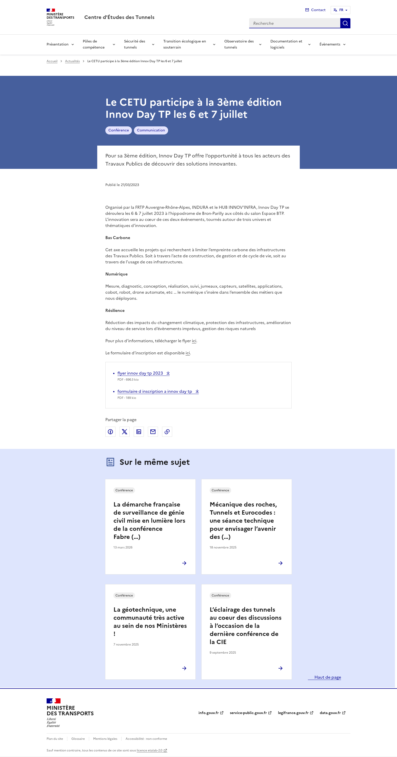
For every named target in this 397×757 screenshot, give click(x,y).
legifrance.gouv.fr (293, 713)
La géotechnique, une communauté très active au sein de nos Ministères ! (150, 621)
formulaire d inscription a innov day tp (155, 391)
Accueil (52, 61)
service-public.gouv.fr (248, 713)
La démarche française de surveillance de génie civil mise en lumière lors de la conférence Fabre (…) (149, 520)
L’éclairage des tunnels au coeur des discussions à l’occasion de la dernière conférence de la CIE (246, 626)
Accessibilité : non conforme (146, 739)
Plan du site (55, 739)
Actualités (72, 61)
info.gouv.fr (208, 713)
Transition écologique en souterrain (184, 44)
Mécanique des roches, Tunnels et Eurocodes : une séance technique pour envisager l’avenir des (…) (243, 520)
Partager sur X (125, 432)
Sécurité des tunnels (134, 44)
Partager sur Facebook (110, 432)
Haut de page (327, 677)
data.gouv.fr (330, 713)
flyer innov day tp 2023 (140, 373)
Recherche (345, 23)
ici (194, 341)
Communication (151, 130)
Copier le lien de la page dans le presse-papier (167, 432)
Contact (318, 10)
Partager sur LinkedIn (139, 432)
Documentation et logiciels (286, 44)
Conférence (118, 130)
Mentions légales (105, 739)
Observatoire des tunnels (239, 44)
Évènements (330, 44)
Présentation (58, 44)
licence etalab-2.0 (149, 750)
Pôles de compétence (94, 44)
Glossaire (78, 739)
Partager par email (153, 432)
